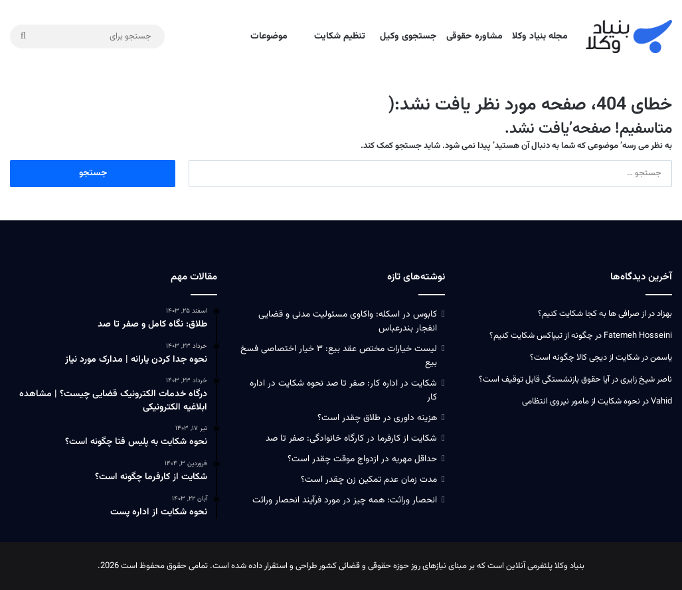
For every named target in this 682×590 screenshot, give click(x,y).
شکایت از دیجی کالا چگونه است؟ (584, 357)
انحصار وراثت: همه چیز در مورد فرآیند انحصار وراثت (344, 500)
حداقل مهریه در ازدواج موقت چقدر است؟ (362, 459)
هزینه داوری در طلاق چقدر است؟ (377, 418)
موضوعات (269, 36)
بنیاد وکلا (569, 566)
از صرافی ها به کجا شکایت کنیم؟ (592, 314)
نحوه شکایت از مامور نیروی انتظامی (581, 401)
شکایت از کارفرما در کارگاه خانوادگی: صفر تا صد (351, 438)
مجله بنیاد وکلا (540, 36)
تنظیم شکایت (339, 36)
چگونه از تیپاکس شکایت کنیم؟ (541, 335)
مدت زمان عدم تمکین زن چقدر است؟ (369, 479)
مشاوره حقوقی (474, 36)
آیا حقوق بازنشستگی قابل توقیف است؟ (544, 379)
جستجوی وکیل (408, 36)
